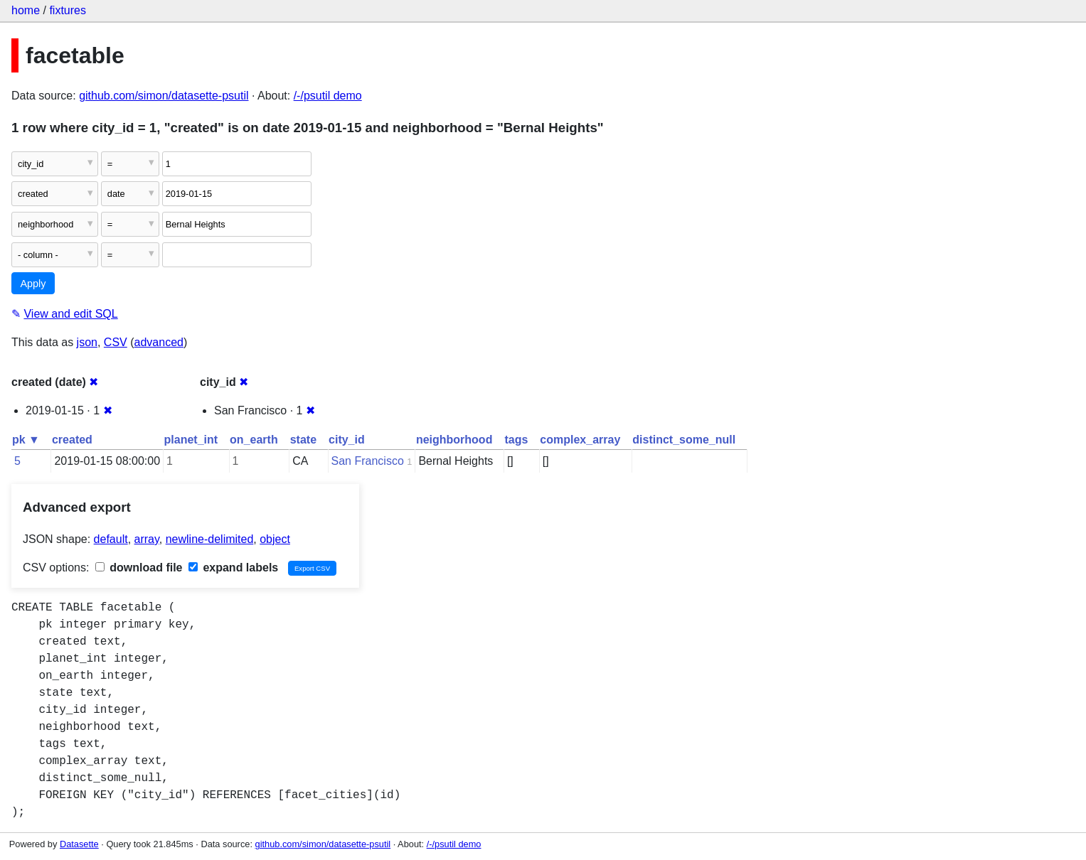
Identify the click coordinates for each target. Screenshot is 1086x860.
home (25, 10)
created (72, 440)
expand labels (233, 567)
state (303, 440)
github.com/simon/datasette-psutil (163, 96)
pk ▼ (26, 440)
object (275, 539)
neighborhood (454, 440)
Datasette (79, 844)
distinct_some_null (683, 440)
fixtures (67, 10)
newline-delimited (210, 539)
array (146, 539)
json (87, 342)
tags (516, 440)
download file (139, 567)
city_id (347, 440)
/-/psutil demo (328, 96)
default (111, 539)
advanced (158, 342)
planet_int (191, 440)
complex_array (580, 440)
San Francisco (367, 461)
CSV (115, 342)
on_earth (254, 440)
